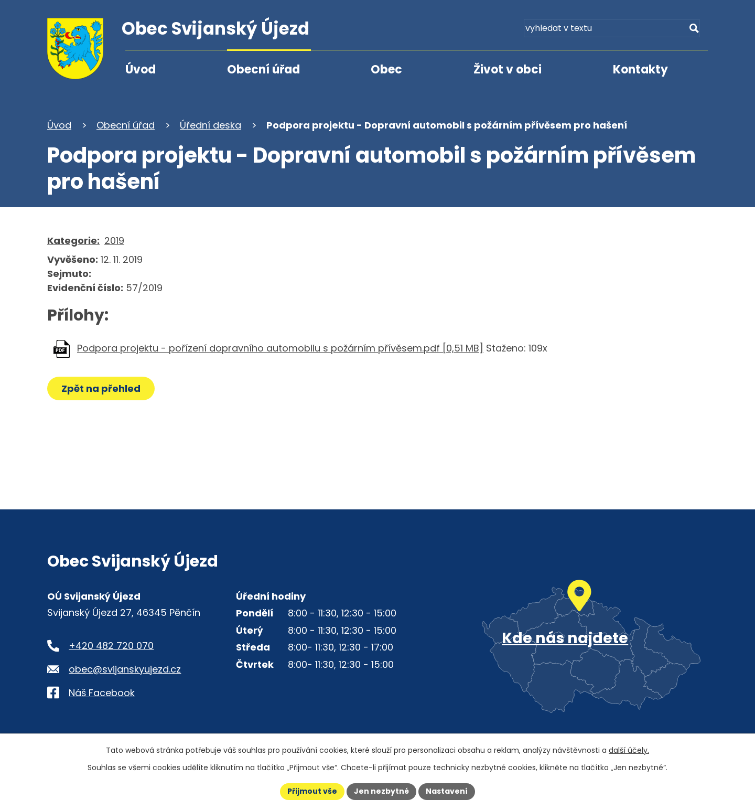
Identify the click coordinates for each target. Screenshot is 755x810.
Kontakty (640, 69)
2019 (114, 240)
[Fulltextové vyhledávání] (647, 30)
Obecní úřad (263, 69)
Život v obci (507, 69)
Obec (386, 69)
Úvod (140, 69)
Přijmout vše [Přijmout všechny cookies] (312, 791)
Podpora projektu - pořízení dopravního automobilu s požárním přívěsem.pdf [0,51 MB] (280, 348)
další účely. (629, 750)
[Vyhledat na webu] (693, 30)
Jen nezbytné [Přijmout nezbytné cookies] (381, 791)
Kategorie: (73, 240)
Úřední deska (210, 125)
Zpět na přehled (101, 388)
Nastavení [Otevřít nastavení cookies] (447, 791)
